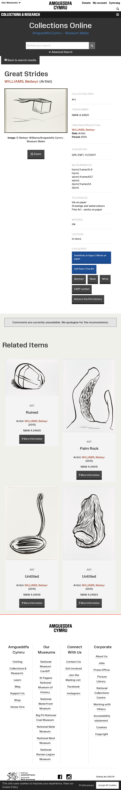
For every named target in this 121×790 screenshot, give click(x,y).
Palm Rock (89, 448)
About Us (101, 656)
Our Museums (11, 2)
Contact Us (73, 661)
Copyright (101, 734)
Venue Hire (17, 706)
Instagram (73, 693)
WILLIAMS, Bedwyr (21, 81)
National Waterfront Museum (45, 703)
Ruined (32, 412)
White (105, 278)
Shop (17, 700)
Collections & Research (20, 14)
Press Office (101, 669)
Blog (17, 686)
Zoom (36, 154)
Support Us (17, 693)
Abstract (79, 278)
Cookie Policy (10, 787)
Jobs (101, 663)
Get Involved (73, 668)
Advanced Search (60, 52)
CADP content (81, 289)
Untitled (32, 576)
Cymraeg (114, 2)
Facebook (73, 686)
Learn (17, 679)
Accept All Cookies (107, 785)
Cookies (101, 727)
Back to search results (20, 60)
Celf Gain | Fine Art (84, 268)
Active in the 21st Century (88, 299)
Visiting (17, 661)
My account (100, 2)
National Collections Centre (101, 692)
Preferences (86, 785)
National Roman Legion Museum (45, 754)
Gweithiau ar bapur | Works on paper (90, 257)
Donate (86, 2)
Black (93, 278)
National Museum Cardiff (45, 666)
